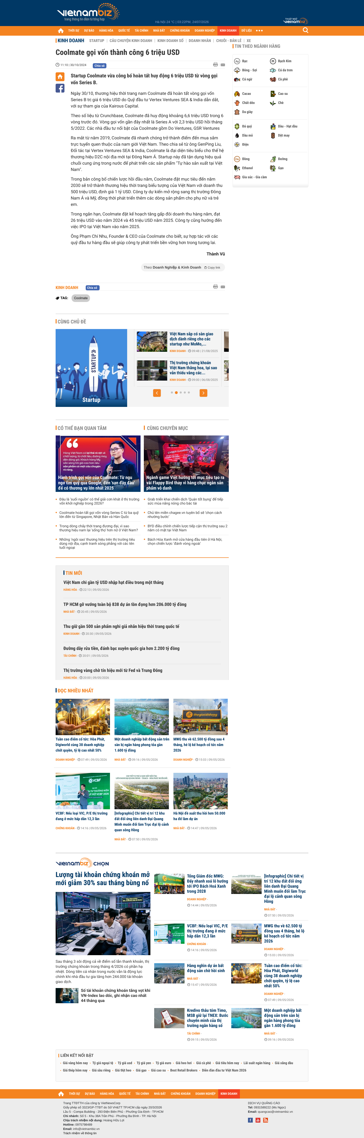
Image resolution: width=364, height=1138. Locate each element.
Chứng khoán (65, 828)
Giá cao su (158, 1070)
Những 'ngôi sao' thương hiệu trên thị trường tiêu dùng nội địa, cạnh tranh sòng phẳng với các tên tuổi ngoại (97, 544)
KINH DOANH (228, 31)
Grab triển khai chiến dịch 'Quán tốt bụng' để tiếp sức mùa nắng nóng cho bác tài (185, 501)
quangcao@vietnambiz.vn (275, 1111)
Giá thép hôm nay (75, 1070)
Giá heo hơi (184, 1063)
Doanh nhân (200, 40)
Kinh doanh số (170, 40)
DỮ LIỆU (247, 31)
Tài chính (69, 656)
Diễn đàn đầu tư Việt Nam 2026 (224, 1070)
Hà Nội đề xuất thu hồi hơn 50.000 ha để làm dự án (199, 816)
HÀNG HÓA (106, 31)
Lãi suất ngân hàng (257, 1063)
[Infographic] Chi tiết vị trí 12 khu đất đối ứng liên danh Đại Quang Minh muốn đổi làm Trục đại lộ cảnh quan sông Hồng (142, 821)
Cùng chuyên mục (167, 428)
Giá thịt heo (123, 1070)
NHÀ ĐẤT (159, 31)
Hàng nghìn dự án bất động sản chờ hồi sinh (206, 968)
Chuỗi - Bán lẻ (228, 40)
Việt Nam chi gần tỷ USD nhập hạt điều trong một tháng (113, 582)
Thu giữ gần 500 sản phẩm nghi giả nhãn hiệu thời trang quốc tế (121, 626)
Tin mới (73, 573)
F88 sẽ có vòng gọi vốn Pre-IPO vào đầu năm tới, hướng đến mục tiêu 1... (163, 368)
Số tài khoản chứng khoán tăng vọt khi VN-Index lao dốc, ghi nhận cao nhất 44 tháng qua (115, 995)
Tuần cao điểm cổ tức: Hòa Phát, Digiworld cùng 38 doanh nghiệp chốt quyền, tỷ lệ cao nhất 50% (80, 745)
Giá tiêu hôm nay (227, 1063)
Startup (96, 40)
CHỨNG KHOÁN (180, 31)
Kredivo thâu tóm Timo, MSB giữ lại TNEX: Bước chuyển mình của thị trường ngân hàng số (207, 1018)
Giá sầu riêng (101, 1070)
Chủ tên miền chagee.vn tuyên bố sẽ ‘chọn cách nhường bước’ (185, 515)
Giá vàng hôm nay (75, 1063)
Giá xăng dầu (284, 1063)
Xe (249, 40)
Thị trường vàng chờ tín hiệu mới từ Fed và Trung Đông (112, 670)
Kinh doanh (71, 40)
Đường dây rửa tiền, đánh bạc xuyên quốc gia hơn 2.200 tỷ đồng (121, 648)
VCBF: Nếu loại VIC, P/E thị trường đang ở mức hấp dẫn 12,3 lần (81, 816)
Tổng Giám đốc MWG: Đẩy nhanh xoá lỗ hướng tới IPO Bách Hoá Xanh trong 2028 (207, 884)
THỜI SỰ (73, 31)
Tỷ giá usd (125, 1063)
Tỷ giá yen (144, 1063)
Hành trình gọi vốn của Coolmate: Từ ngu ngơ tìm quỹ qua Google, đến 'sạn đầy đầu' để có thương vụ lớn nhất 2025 (96, 483)
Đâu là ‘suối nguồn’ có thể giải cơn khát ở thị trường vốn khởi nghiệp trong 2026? (99, 501)
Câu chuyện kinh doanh (131, 40)
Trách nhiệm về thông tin (80, 1133)
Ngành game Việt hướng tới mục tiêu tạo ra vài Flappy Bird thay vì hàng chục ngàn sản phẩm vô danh (185, 483)
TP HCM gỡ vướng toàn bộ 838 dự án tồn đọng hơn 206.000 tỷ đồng (125, 604)
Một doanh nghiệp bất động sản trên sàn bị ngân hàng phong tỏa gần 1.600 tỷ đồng (142, 745)
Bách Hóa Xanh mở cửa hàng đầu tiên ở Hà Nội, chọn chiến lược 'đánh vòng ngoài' (185, 542)
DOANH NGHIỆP (205, 31)
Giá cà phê (203, 1063)
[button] (157, 393)
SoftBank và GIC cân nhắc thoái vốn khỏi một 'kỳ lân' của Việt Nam (161, 339)
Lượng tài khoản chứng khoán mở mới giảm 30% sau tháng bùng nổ (103, 879)
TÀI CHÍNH (141, 31)
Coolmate (80, 298)
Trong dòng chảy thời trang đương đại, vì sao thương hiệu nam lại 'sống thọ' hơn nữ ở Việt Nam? (98, 528)
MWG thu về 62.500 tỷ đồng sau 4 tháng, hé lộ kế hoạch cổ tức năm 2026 (198, 745)
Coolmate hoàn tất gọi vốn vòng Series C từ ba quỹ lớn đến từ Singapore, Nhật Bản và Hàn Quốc (99, 515)
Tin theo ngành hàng (257, 46)
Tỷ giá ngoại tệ (103, 1063)
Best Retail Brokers (184, 1070)
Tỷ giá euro (163, 1063)
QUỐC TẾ (124, 31)
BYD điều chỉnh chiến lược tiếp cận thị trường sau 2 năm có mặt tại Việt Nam (188, 528)
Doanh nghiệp (65, 759)
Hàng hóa (70, 590)
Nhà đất (69, 612)
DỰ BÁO (89, 31)
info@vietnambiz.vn (86, 1129)
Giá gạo (141, 1070)
